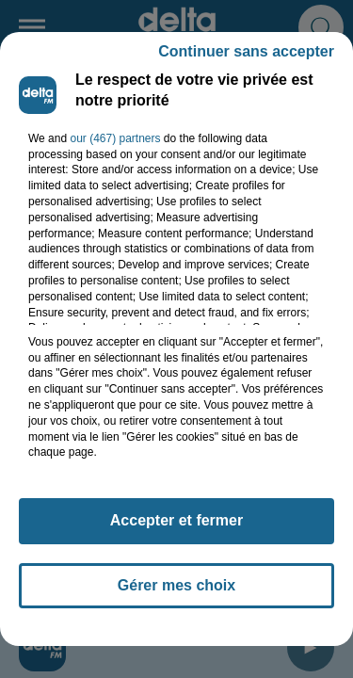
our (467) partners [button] (115, 138)
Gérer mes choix (176, 585)
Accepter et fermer (176, 520)
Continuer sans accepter (246, 51)
